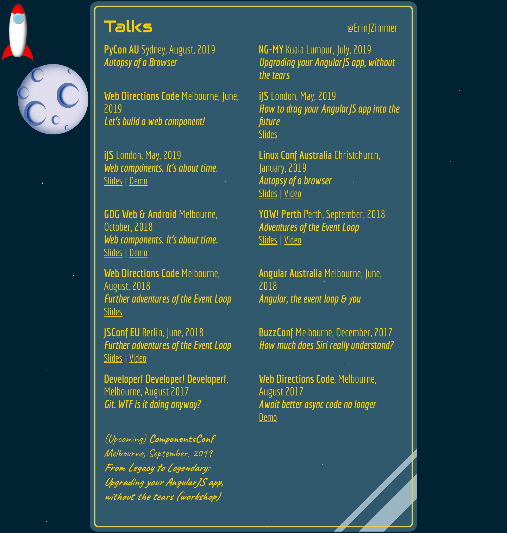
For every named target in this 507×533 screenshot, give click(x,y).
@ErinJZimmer (372, 27)
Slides (268, 134)
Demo (138, 180)
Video (292, 193)
